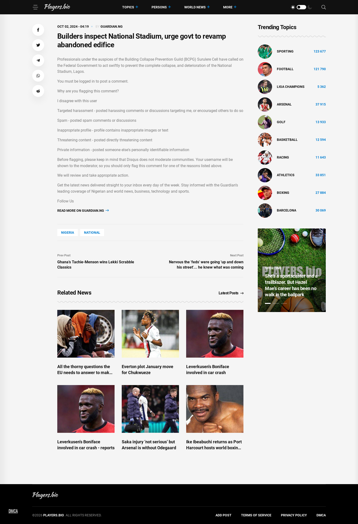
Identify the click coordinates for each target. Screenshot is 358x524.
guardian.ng (111, 26)
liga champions (291, 87)
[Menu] (35, 7)
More (227, 7)
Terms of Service (256, 515)
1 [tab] (268, 303)
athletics (286, 175)
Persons (159, 7)
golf (281, 122)
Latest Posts (231, 293)
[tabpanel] (292, 270)
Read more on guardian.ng (83, 210)
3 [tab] (284, 303)
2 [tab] (276, 303)
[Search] (323, 7)
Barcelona (286, 210)
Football (285, 69)
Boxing (283, 193)
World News (195, 7)
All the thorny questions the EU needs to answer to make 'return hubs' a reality (84, 372)
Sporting (285, 51)
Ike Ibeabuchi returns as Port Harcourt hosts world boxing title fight (214, 447)
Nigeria (67, 232)
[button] (38, 30)
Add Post (224, 515)
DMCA (321, 515)
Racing (283, 157)
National (92, 232)
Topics (128, 7)
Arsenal (284, 104)
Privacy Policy (294, 515)
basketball (287, 140)
